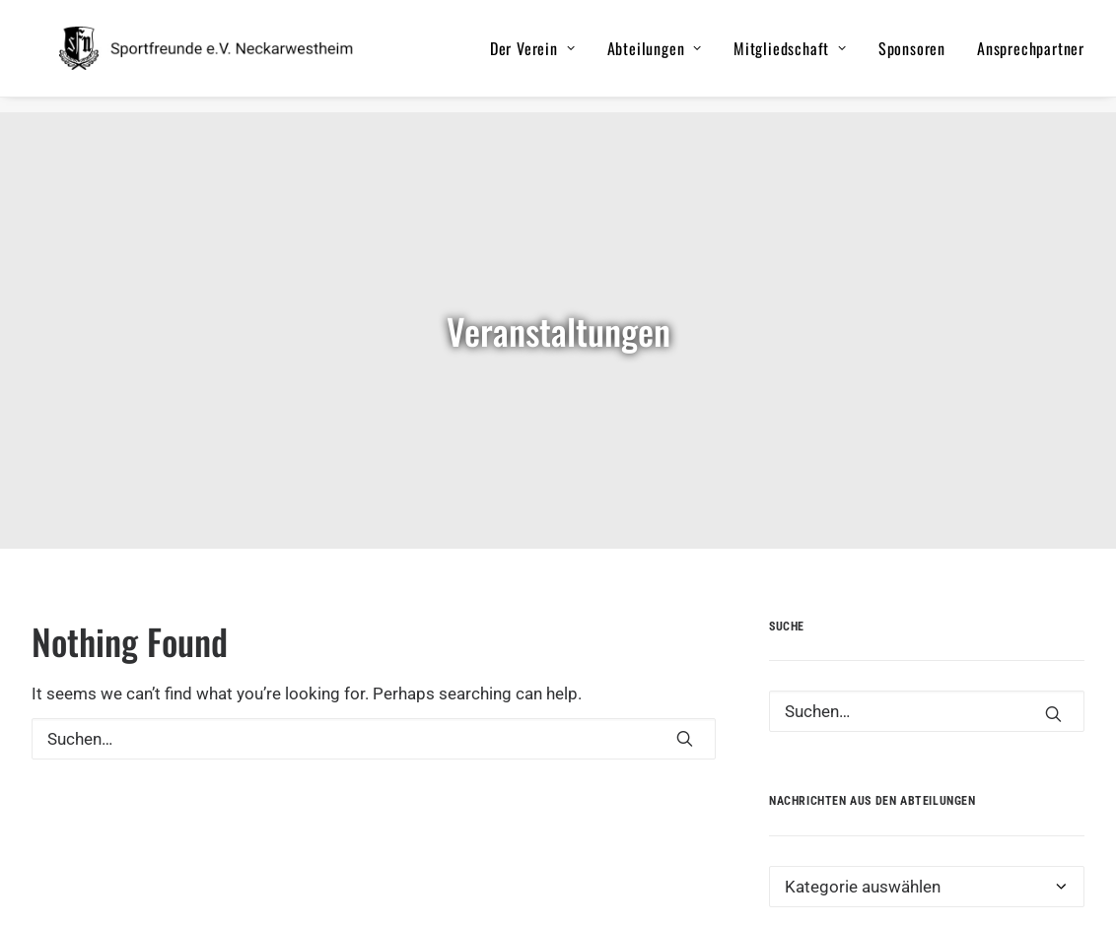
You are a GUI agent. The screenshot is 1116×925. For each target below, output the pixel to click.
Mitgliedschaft (790, 56)
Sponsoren (911, 56)
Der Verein (533, 56)
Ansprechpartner (1030, 56)
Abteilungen (654, 56)
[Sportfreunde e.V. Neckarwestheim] (230, 56)
